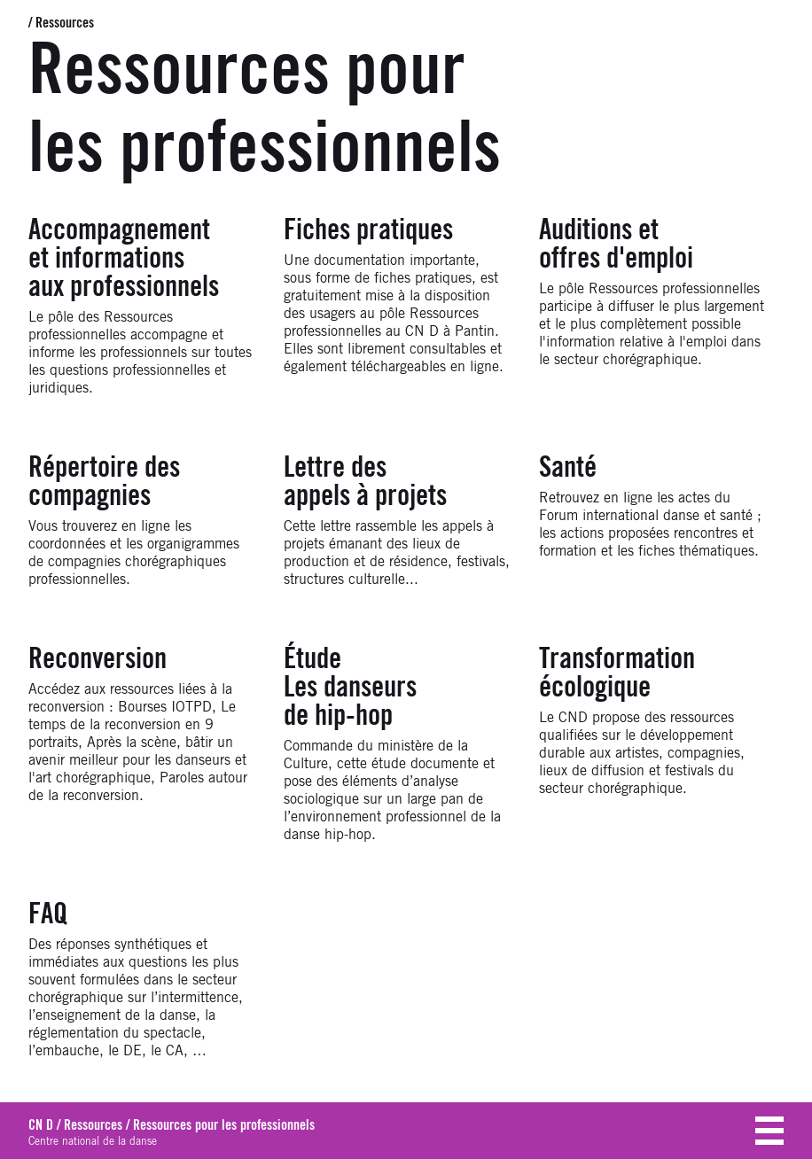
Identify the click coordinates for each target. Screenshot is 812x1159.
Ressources (64, 23)
